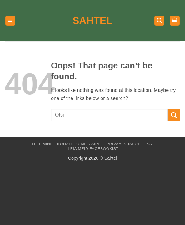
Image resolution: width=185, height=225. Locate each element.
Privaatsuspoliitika (129, 144)
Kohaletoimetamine (79, 144)
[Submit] (174, 115)
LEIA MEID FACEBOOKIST (93, 149)
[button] (10, 21)
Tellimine (42, 144)
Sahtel (92, 21)
